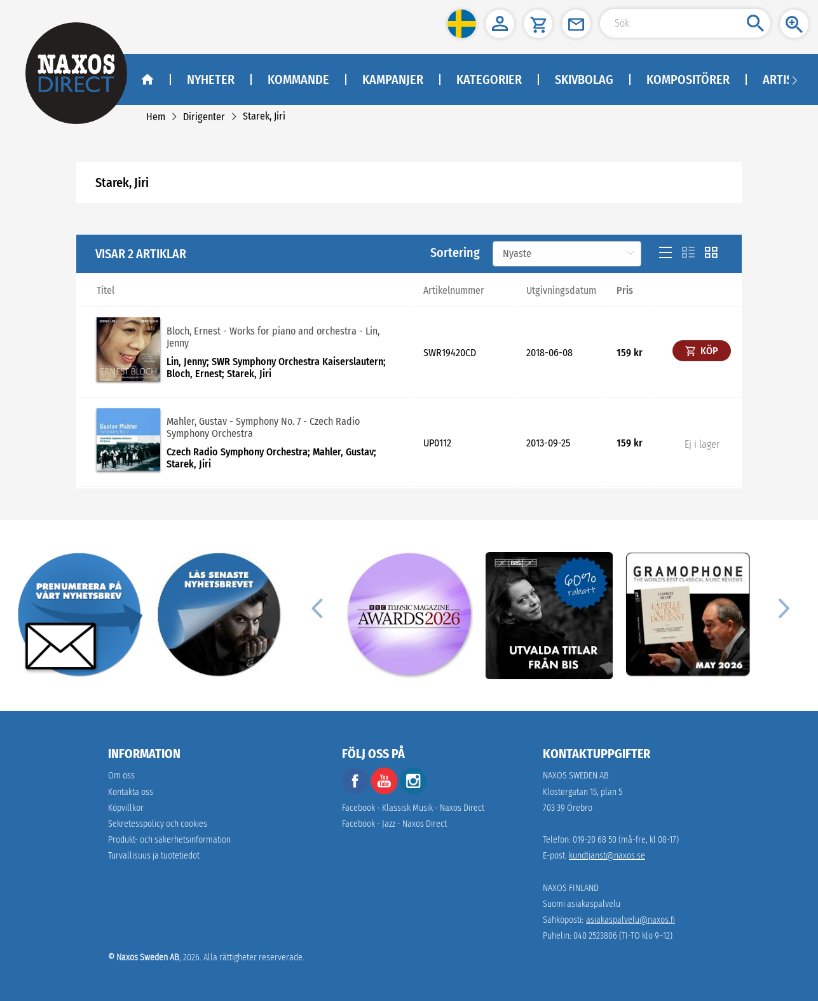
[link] (155, 117)
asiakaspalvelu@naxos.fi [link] (630, 920)
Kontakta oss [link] (130, 792)
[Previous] (316, 608)
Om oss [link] (121, 775)
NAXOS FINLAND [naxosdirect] (571, 888)
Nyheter (211, 79)
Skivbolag (584, 79)
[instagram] (413, 791)
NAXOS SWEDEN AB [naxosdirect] (576, 775)
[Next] (781, 608)
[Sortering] (567, 253)
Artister (787, 79)
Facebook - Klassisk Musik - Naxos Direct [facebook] (413, 808)
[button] (461, 24)
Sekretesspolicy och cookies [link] (157, 823)
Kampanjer (392, 79)
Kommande (298, 79)
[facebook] (355, 791)
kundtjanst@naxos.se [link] (607, 855)
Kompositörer (688, 79)
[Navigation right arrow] (794, 79)
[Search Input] (685, 23)
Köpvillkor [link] (126, 808)
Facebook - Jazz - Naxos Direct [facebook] (394, 823)
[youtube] (385, 791)
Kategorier (489, 79)
